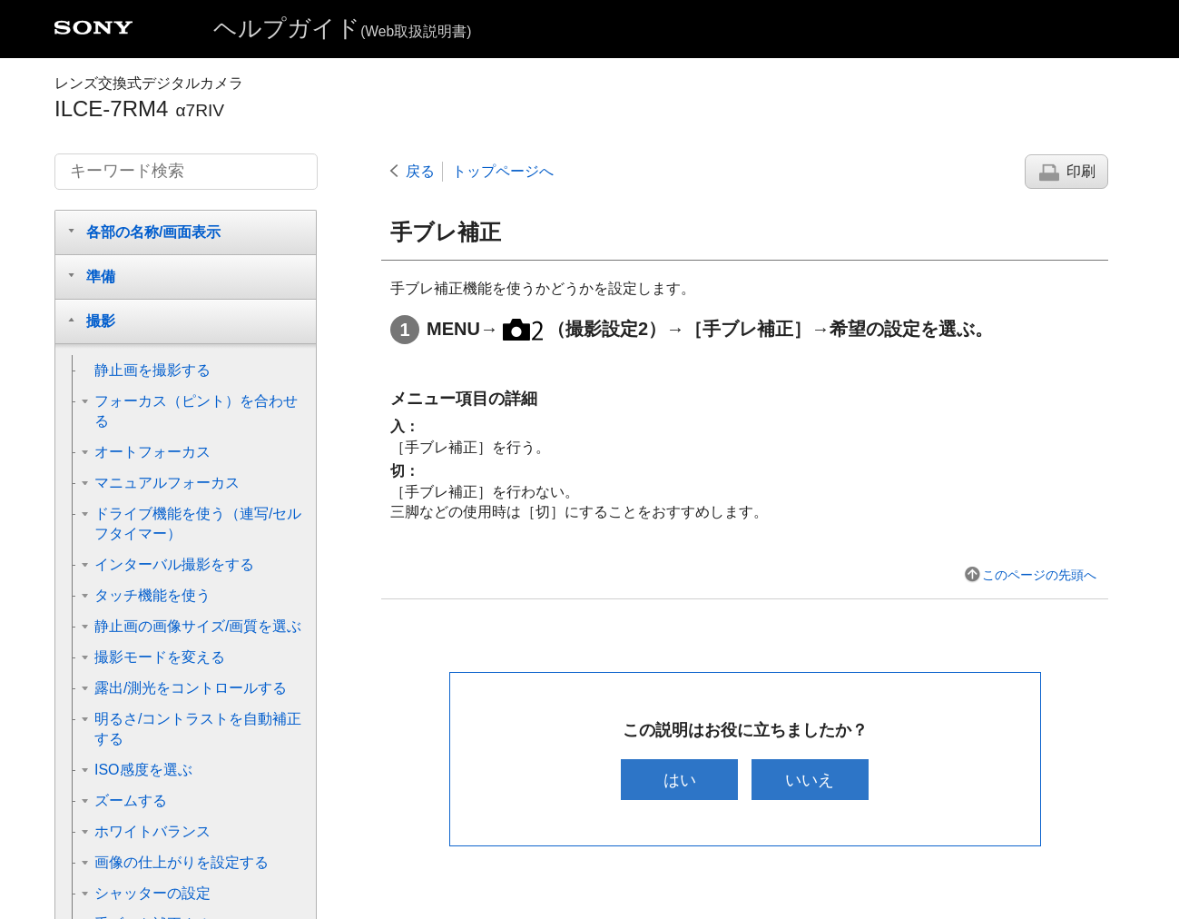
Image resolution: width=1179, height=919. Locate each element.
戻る (420, 171)
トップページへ (503, 171)
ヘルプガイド (342, 28)
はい (679, 779)
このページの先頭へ (1039, 575)
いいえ (809, 779)
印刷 (1080, 171)
